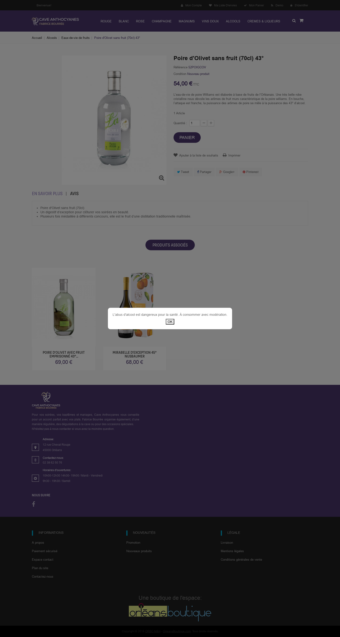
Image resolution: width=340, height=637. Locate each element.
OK (170, 322)
